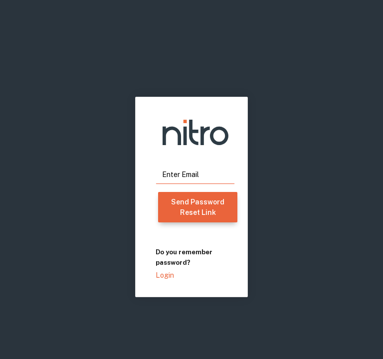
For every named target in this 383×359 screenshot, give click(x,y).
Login (165, 275)
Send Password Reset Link (197, 207)
